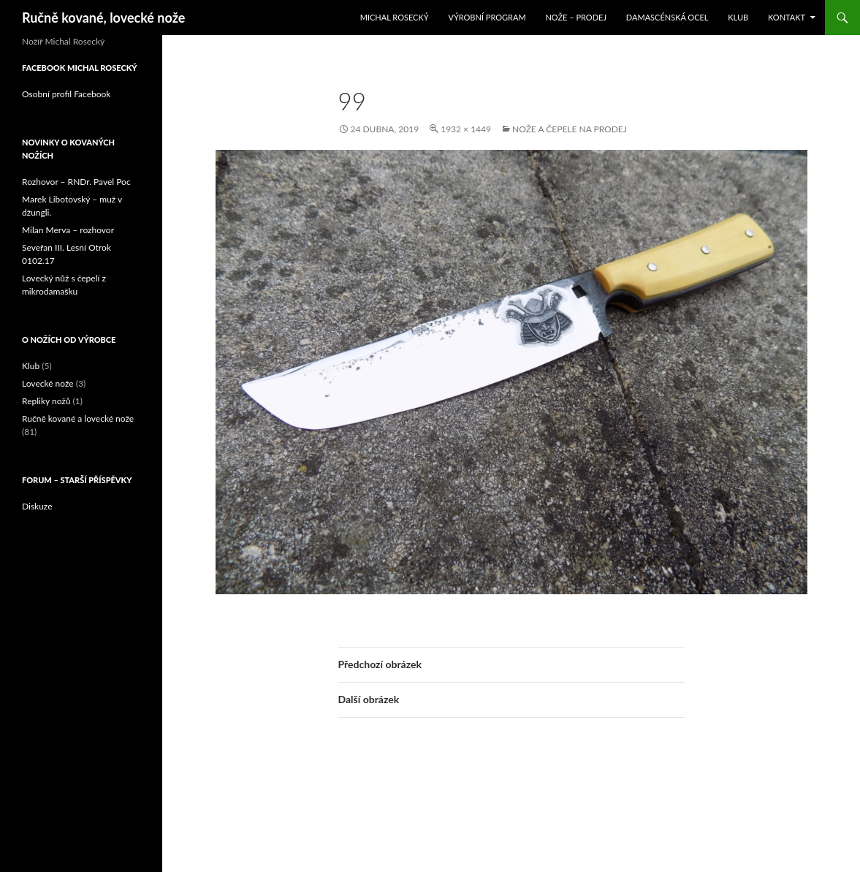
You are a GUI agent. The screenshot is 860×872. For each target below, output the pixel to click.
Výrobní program (486, 17)
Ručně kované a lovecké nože (78, 418)
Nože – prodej (575, 17)
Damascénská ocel (667, 17)
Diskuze (37, 506)
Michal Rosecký (394, 17)
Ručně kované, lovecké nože (103, 18)
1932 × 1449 (466, 129)
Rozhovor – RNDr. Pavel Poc (76, 181)
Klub (738, 17)
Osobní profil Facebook (66, 93)
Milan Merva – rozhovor (68, 229)
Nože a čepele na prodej (569, 129)
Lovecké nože (48, 383)
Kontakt (786, 17)
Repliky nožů (46, 400)
